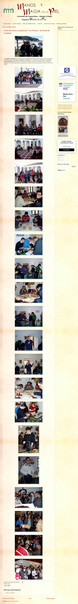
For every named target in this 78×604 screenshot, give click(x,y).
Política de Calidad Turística (29, 23)
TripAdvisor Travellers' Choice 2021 (65, 106)
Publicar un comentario (10, 592)
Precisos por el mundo (49, 23)
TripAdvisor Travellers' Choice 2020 (65, 108)
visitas (9, 583)
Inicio (30, 598)
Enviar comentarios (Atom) (13, 601)
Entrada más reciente (8, 598)
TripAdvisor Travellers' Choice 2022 (65, 105)
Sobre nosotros (7, 23)
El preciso (40, 23)
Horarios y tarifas (17, 23)
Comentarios (61, 160)
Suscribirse (66, 149)
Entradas (60, 157)
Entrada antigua (50, 598)
